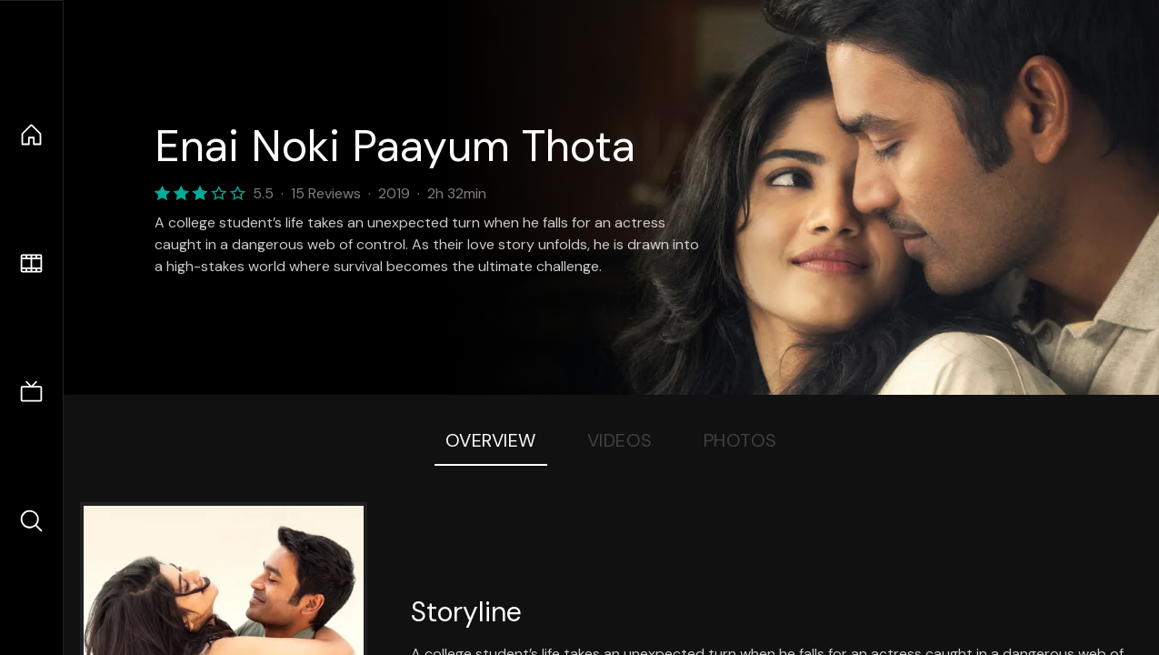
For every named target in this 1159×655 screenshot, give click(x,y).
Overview (490, 440)
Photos (740, 440)
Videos (620, 440)
